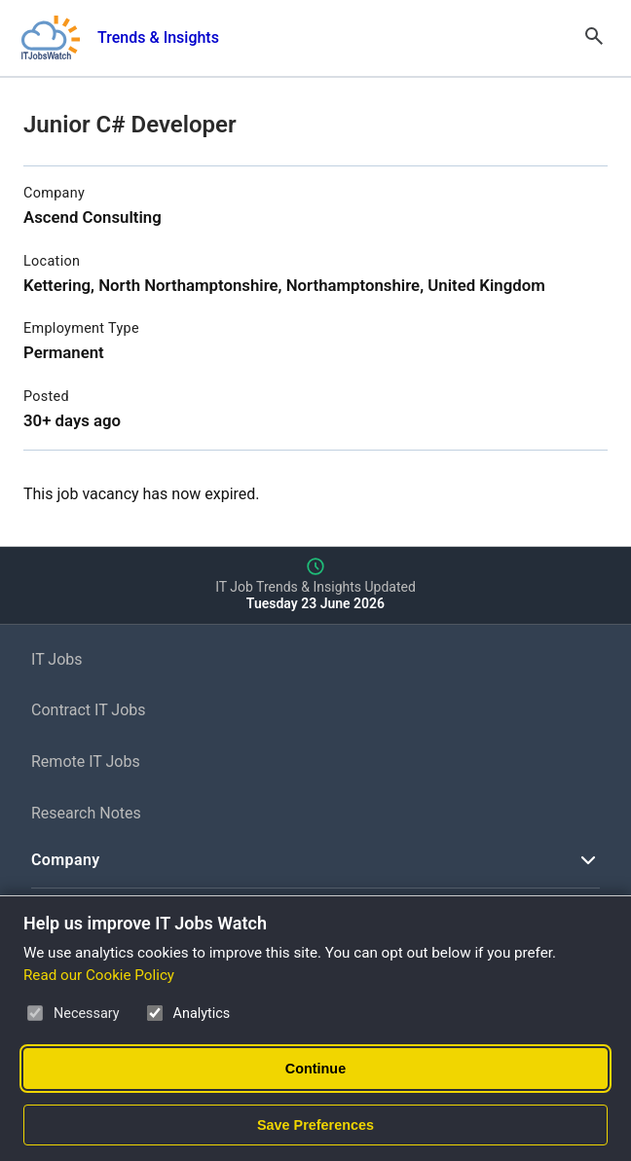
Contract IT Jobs (88, 710)
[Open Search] (594, 38)
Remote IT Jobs (85, 761)
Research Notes (86, 813)
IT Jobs (57, 659)
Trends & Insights (158, 37)
